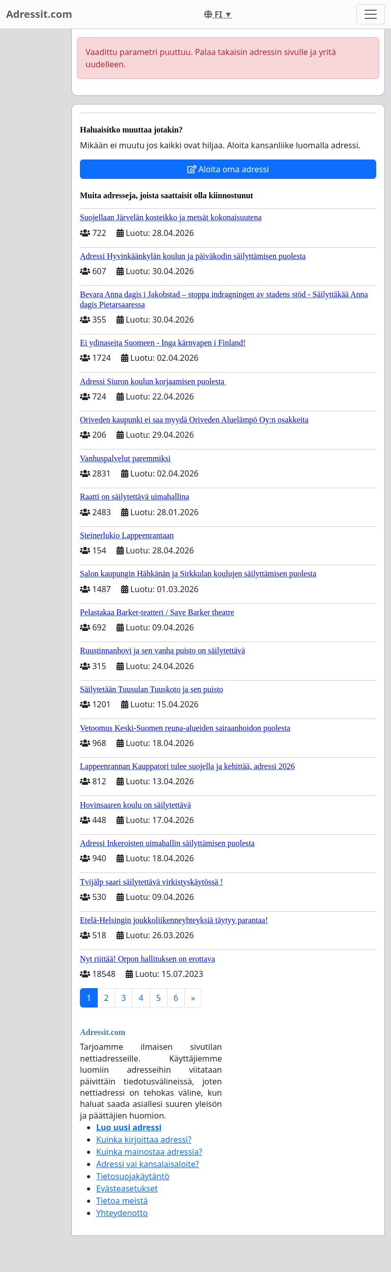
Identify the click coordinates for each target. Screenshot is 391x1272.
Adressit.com (39, 14)
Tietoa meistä (122, 1200)
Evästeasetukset (127, 1188)
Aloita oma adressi (228, 169)
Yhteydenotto (122, 1212)
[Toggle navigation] (370, 14)
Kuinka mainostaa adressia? (149, 1151)
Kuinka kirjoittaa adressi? (143, 1139)
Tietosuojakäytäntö (133, 1176)
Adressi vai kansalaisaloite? (147, 1164)
